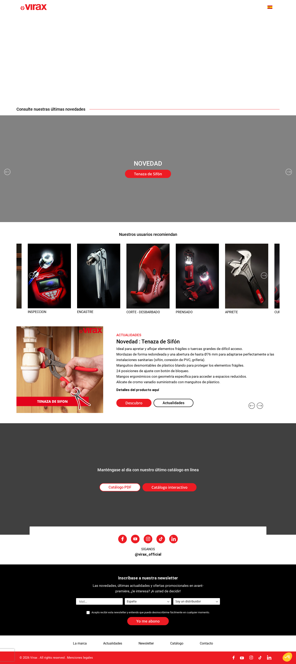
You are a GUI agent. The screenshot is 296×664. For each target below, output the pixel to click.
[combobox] (255, 7)
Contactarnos (265, 20)
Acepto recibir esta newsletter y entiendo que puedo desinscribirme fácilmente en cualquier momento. (150, 612)
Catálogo (176, 643)
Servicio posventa (231, 20)
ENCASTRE (85, 312)
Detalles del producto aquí (137, 389)
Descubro (133, 402)
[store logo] (56, 7)
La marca (90, 20)
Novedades (62, 20)
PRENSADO (184, 312)
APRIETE (231, 312)
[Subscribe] (148, 621)
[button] (272, 7)
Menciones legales (80, 657)
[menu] (148, 20)
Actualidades (118, 20)
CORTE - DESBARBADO (143, 312)
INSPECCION (37, 312)
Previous (7, 172)
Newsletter (146, 643)
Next (289, 172)
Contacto (206, 643)
